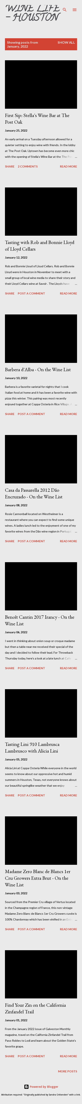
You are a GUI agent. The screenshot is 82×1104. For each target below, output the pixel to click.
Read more (68, 166)
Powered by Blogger (41, 1087)
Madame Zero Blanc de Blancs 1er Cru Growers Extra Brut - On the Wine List (37, 878)
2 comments (28, 166)
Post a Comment (31, 293)
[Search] (64, 7)
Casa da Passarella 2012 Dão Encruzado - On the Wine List (34, 493)
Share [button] (9, 166)
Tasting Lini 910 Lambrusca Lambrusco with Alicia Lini (32, 747)
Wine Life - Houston (32, 14)
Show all (66, 42)
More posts (67, 1071)
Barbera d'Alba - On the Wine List (38, 369)
